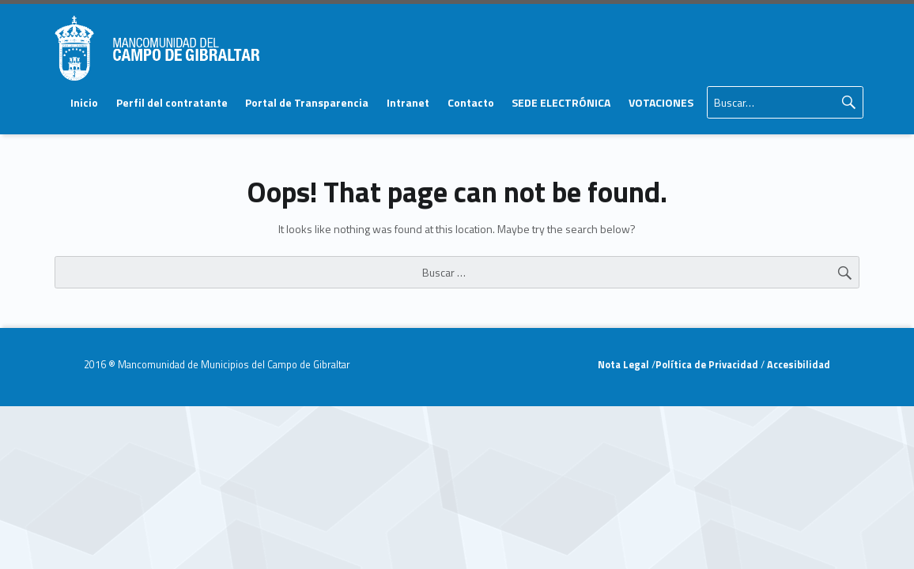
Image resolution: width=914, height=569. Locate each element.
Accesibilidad (797, 364)
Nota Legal (625, 364)
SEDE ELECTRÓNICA (561, 102)
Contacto (471, 102)
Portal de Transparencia (306, 102)
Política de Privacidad (708, 364)
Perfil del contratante (172, 102)
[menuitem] (83, 102)
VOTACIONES (661, 102)
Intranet (408, 102)
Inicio (84, 102)
